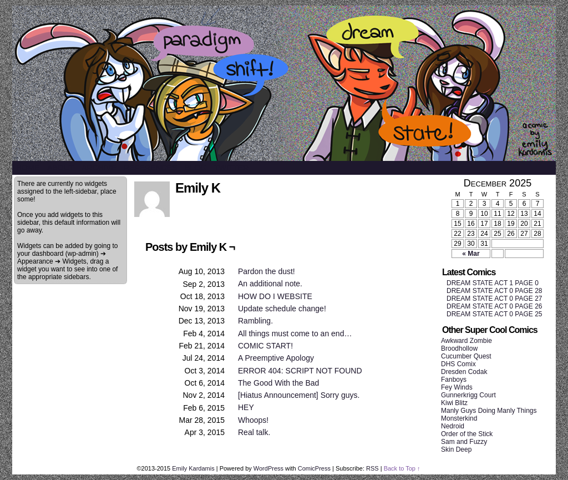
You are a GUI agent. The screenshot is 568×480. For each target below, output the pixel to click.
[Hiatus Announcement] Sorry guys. (298, 395)
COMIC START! (265, 345)
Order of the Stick (467, 434)
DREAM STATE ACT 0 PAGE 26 (494, 306)
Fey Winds (457, 387)
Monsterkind (459, 418)
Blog (195, 167)
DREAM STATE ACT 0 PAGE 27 (494, 298)
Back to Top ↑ (402, 468)
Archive (99, 167)
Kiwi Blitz (454, 403)
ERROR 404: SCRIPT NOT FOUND (300, 370)
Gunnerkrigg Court (468, 395)
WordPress (268, 468)
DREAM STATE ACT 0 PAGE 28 (494, 291)
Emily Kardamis (193, 468)
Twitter (231, 167)
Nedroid (452, 426)
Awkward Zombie (466, 341)
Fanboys (453, 379)
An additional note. (270, 283)
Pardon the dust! (266, 271)
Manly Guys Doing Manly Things (489, 411)
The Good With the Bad (278, 382)
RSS (372, 468)
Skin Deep (456, 449)
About (60, 167)
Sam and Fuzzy (464, 442)
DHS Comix (458, 364)
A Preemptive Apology (276, 357)
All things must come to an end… (295, 333)
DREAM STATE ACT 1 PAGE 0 (493, 283)
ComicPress (314, 468)
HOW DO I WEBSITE (275, 296)
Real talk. (254, 432)
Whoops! (253, 420)
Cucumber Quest (466, 356)
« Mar (470, 253)
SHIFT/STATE (284, 83)
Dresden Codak (464, 372)
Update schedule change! (282, 308)
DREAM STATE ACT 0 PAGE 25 (494, 314)
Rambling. (255, 320)
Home (27, 167)
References (150, 167)
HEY (246, 407)
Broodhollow (459, 348)
